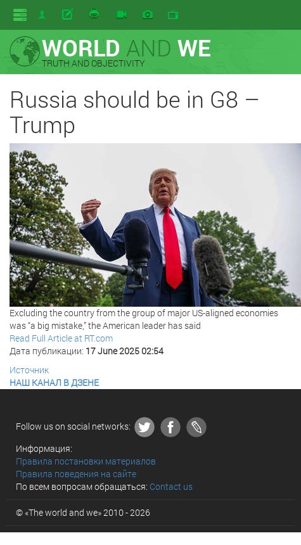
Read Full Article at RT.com (61, 338)
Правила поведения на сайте (76, 474)
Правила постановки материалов (86, 461)
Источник (29, 370)
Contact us (171, 486)
